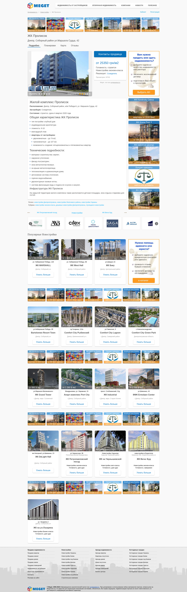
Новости (139, 5)
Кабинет (143, 12)
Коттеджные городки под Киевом (140, 557)
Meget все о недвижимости (36, 587)
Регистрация (154, 12)
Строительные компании (70, 576)
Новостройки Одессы (69, 563)
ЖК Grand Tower (43, 393)
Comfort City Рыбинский (76, 331)
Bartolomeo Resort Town (43, 331)
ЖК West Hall (76, 263)
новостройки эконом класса (45, 203)
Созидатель (112, 72)
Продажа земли (33, 560)
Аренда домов (100, 557)
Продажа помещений (35, 563)
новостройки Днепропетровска (45, 200)
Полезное (152, 5)
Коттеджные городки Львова (138, 570)
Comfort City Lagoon (110, 331)
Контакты (31, 573)
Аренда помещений (101, 566)
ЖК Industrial (110, 393)
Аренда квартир (100, 551)
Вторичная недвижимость (104, 5)
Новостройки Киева (68, 554)
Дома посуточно (100, 560)
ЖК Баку (110, 263)
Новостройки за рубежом (70, 573)
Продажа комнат (33, 554)
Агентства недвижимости (36, 570)
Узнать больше (43, 273)
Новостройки (44, 12)
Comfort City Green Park (144, 331)
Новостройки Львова (68, 570)
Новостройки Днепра (68, 560)
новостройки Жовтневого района (69, 200)
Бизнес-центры (100, 570)
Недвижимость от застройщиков (72, 5)
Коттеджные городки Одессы (138, 563)
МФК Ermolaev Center (144, 393)
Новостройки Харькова (69, 566)
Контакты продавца (110, 52)
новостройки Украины (89, 200)
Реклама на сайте (33, 576)
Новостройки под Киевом (70, 557)
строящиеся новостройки (95, 203)
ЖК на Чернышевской (110, 457)
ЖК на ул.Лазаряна (43, 526)
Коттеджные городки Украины (139, 551)
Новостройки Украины (69, 551)
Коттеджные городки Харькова (139, 566)
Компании (125, 5)
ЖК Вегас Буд (107, 211)
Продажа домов (33, 557)
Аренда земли (100, 563)
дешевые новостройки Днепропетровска (70, 203)
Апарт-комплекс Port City (77, 393)
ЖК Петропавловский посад (47, 211)
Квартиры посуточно (102, 554)
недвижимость (115, 80)
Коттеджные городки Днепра (138, 560)
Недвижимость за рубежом (36, 566)
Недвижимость (32, 12)
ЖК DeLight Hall (43, 455)
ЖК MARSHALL (43, 263)
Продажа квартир (33, 551)
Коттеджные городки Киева (138, 554)
